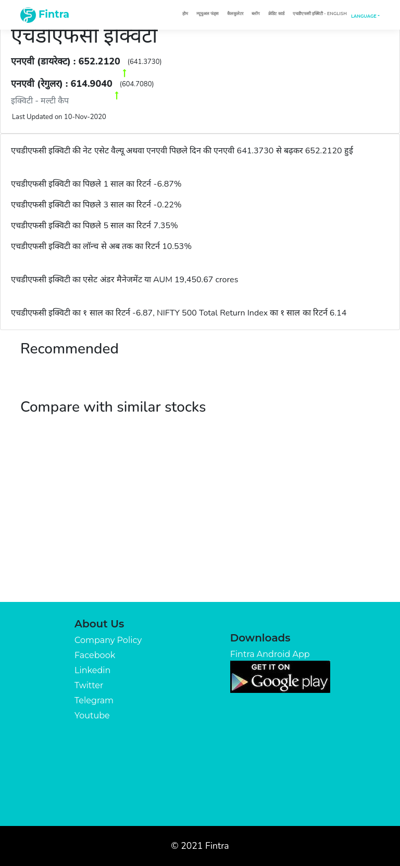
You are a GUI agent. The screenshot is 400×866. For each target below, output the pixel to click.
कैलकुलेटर (235, 13)
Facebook (94, 655)
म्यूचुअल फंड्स (207, 13)
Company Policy (108, 640)
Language (364, 16)
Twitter (88, 685)
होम (185, 13)
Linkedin (92, 670)
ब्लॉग (256, 13)
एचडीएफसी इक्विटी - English (320, 13)
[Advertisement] (200, 524)
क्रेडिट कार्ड (276, 13)
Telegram (94, 700)
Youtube (92, 715)
